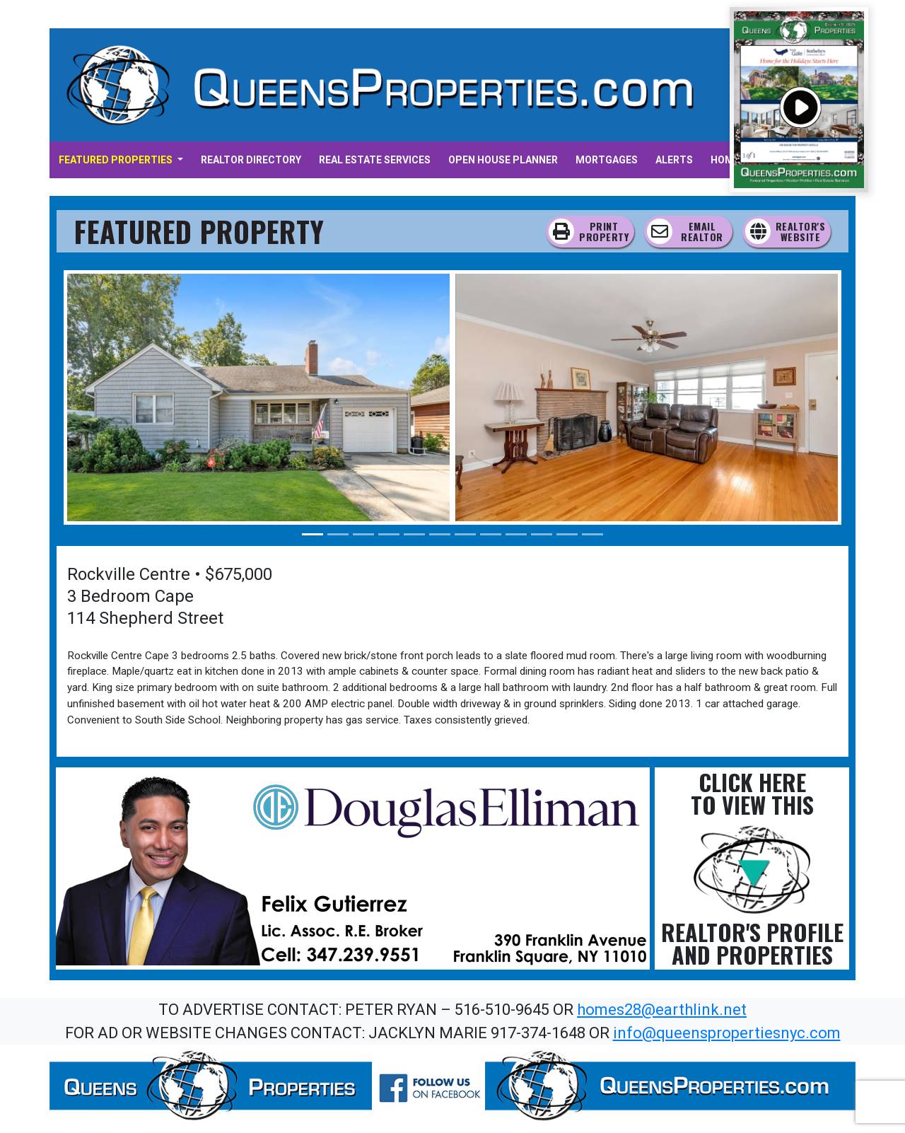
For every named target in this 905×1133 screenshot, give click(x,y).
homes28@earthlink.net (662, 1009)
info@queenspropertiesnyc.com (727, 1033)
